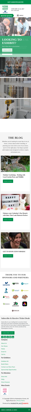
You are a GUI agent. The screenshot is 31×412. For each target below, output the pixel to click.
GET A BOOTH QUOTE (15, 2)
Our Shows (4, 346)
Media (3, 349)
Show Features (5, 382)
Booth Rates (4, 364)
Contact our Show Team (8, 367)
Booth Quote (6, 16)
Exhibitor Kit (4, 361)
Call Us (3, 354)
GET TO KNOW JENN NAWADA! (14, 251)
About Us (4, 343)
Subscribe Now (8, 333)
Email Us (3, 351)
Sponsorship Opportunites (8, 369)
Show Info (4, 376)
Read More (7, 50)
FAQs (2, 379)
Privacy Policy (21, 400)
